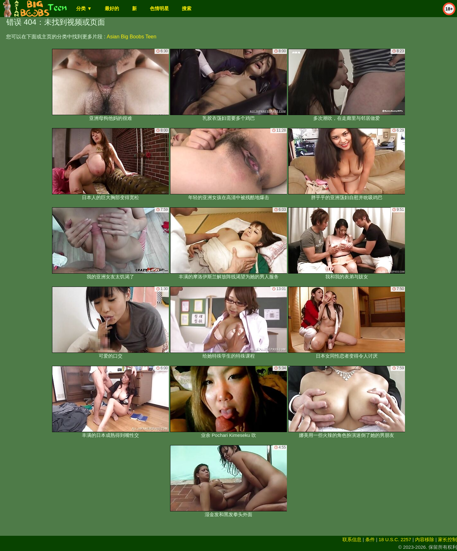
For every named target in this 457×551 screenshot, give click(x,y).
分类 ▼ (84, 8)
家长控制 (447, 539)
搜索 (186, 8)
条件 (370, 539)
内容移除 (424, 539)
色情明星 (159, 8)
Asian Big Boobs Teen (131, 36)
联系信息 (351, 539)
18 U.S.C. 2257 (395, 539)
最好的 (112, 8)
